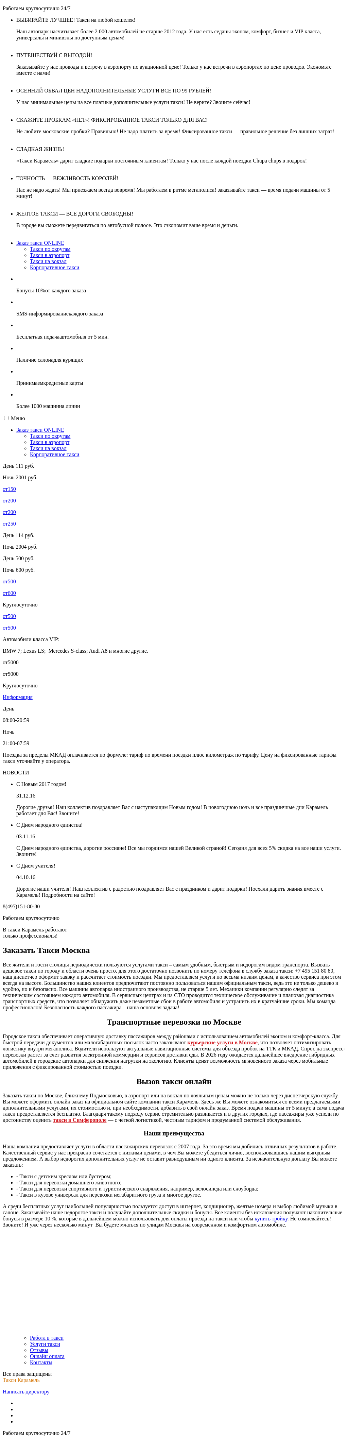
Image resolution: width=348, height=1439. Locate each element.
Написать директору (26, 1391)
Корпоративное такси (54, 267)
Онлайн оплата (47, 1356)
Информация (18, 697)
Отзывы (39, 1350)
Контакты (41, 1362)
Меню (18, 418)
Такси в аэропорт (49, 255)
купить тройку (271, 1218)
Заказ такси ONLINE (40, 243)
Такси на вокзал (48, 261)
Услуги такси (45, 1344)
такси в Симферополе (80, 1120)
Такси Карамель (21, 1380)
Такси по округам (50, 249)
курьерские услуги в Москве (222, 1042)
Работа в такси (47, 1338)
